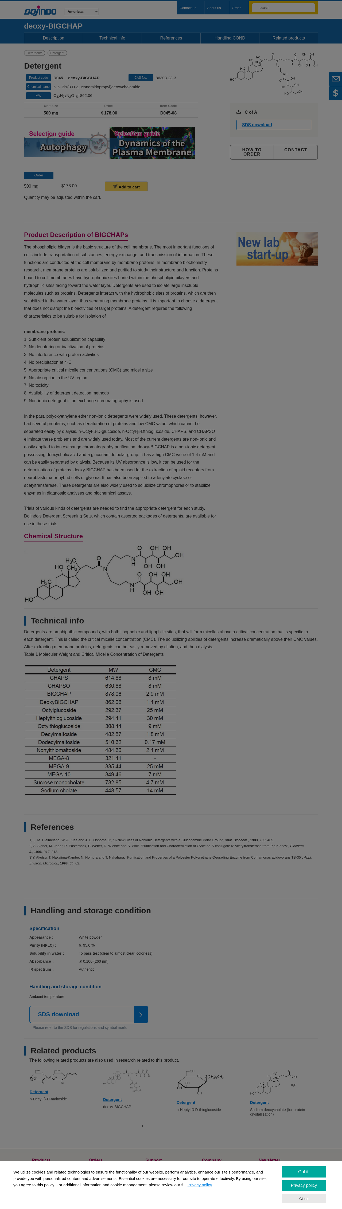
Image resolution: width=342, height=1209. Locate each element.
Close (303, 1199)
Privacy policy (200, 1185)
